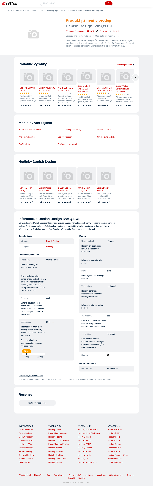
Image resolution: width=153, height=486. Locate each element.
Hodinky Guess (84, 451)
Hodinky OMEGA (115, 430)
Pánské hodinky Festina (58, 444)
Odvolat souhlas (116, 475)
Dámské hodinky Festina (58, 440)
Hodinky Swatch (114, 448)
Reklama (130, 475)
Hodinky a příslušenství (57, 10)
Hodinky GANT (84, 444)
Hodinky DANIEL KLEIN (88, 430)
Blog (48, 475)
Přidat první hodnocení (75, 31)
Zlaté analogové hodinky (67, 144)
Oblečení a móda (22, 10)
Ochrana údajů (75, 475)
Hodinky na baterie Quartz (30, 130)
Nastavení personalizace (95, 475)
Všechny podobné (125, 65)
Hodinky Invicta (84, 455)
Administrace (59, 475)
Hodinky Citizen (55, 462)
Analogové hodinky (27, 137)
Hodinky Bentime (55, 451)
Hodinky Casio (54, 430)
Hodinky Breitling (55, 455)
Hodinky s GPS (25, 444)
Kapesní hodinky (26, 448)
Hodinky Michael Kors (87, 462)
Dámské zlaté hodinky (105, 137)
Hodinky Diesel (84, 437)
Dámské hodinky (103, 130)
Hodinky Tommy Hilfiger (118, 455)
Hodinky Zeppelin (115, 462)
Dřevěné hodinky (26, 440)
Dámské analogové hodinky (69, 130)
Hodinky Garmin (85, 448)
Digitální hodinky (26, 437)
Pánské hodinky (25, 451)
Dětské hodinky (25, 433)
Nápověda (38, 475)
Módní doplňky (38, 10)
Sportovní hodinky (26, 455)
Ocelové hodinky (64, 137)
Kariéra (81, 478)
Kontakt (71, 478)
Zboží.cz (8, 10)
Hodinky (73, 10)
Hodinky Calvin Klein (57, 459)
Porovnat (101, 31)
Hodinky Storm (114, 440)
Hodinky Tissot (114, 451)
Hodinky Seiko (114, 437)
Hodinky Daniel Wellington (89, 433)
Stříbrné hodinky (26, 459)
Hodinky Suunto (114, 444)
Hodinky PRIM (114, 433)
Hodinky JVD (83, 459)
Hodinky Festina (55, 437)
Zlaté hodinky (24, 144)
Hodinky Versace (115, 459)
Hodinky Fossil (84, 440)
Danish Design (52, 241)
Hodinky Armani (55, 448)
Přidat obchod (25, 475)
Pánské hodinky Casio (57, 433)
